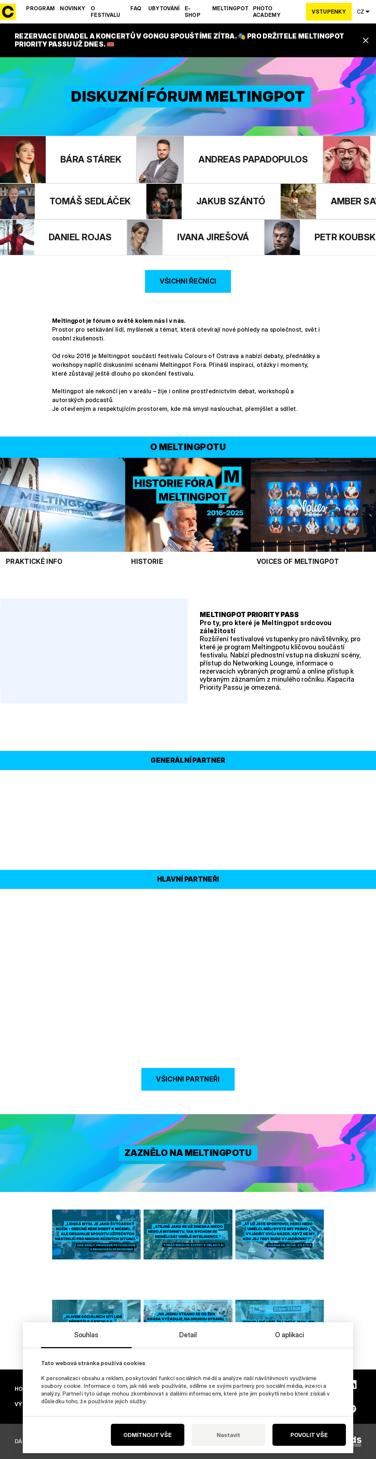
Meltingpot (230, 8)
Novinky (72, 8)
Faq (135, 8)
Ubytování (164, 8)
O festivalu (105, 11)
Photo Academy (267, 11)
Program (40, 8)
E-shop (192, 11)
